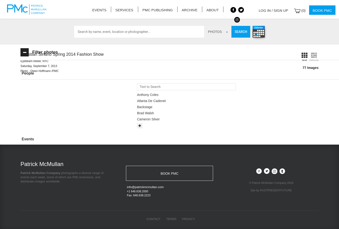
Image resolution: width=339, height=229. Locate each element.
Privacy (189, 219)
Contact (153, 219)
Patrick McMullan (28, 9)
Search (240, 32)
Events (104, 9)
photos (218, 32)
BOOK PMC (169, 173)
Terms (171, 219)
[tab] (54, 73)
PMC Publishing (157, 9)
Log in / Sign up (277, 9)
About (207, 9)
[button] (54, 73)
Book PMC (323, 9)
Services (127, 9)
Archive (186, 9)
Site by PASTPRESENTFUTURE (271, 190)
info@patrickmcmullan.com (145, 188)
